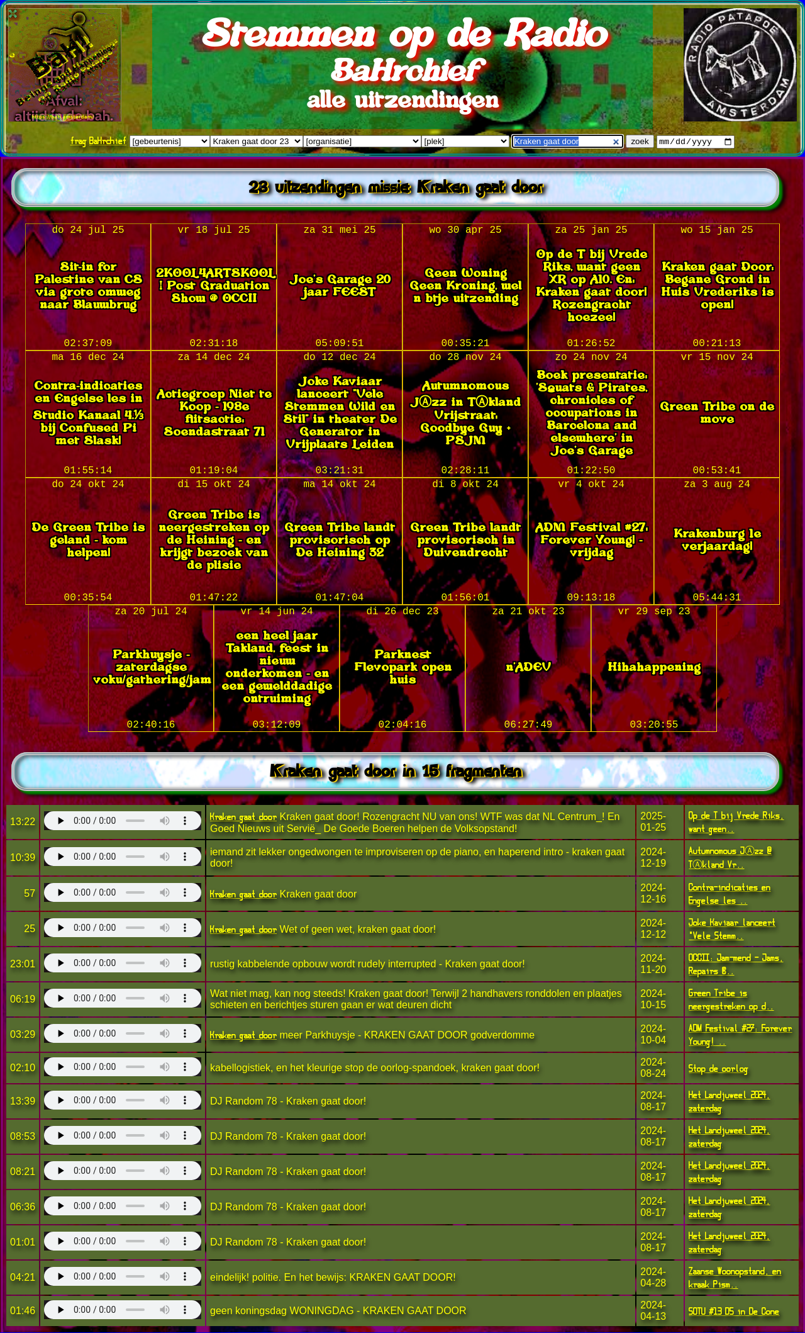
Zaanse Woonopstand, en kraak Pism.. (735, 1278)
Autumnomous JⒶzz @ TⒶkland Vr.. (730, 858)
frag (78, 141)
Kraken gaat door (243, 817)
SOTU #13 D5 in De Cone (734, 1312)
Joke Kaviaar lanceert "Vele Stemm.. (732, 929)
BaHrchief (107, 141)
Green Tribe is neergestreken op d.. (731, 1000)
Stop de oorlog (718, 1069)
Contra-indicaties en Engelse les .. (729, 894)
